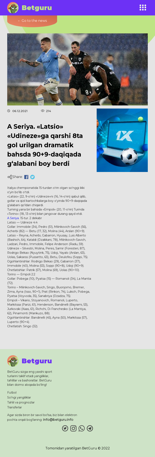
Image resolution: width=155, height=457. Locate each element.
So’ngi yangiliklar (19, 397)
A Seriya (13, 218)
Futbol (11, 392)
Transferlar (14, 407)
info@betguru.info (58, 420)
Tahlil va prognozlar (21, 402)
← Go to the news (32, 21)
